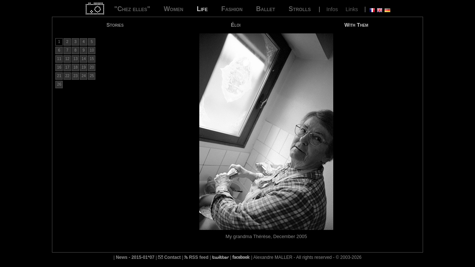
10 (92, 50)
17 (67, 67)
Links (351, 9)
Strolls (300, 9)
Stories (115, 25)
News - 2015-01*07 (135, 257)
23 (75, 76)
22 (67, 76)
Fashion (231, 9)
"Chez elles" (132, 9)
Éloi (235, 25)
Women (173, 9)
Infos (332, 9)
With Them (356, 25)
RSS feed (196, 257)
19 (84, 67)
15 (92, 59)
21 (59, 76)
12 (67, 59)
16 (59, 67)
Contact (169, 257)
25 (92, 76)
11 (59, 59)
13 (75, 59)
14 (84, 59)
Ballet (265, 9)
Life (202, 9)
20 (92, 67)
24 (84, 76)
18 (75, 67)
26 (59, 84)
